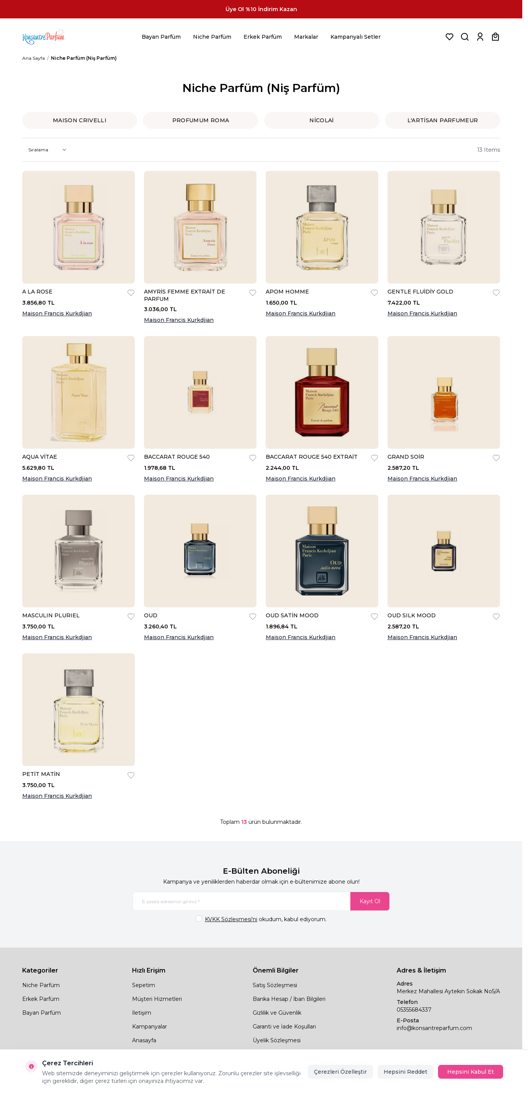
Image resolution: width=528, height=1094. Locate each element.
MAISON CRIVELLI (79, 120)
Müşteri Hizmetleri (157, 999)
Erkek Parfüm (263, 36)
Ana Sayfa (33, 58)
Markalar (306, 36)
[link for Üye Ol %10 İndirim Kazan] (261, 9)
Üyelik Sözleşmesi (277, 1040)
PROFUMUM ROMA (200, 120)
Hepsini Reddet (405, 1071)
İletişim (141, 1012)
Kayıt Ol (370, 901)
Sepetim (143, 985)
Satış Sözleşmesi (275, 985)
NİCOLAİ (321, 120)
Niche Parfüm (212, 36)
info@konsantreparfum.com (434, 1028)
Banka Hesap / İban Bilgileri (289, 999)
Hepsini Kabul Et (470, 1071)
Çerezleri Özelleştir (340, 1071)
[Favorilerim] (449, 36)
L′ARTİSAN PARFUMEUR (442, 120)
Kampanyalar (149, 1026)
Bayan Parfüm (161, 36)
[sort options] (45, 150)
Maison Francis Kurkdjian (57, 313)
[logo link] (52, 36)
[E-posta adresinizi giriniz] (261, 901)
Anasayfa (144, 1040)
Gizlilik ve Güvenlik (277, 1012)
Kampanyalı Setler (355, 36)
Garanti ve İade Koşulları (284, 1026)
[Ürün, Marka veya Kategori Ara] (464, 36)
